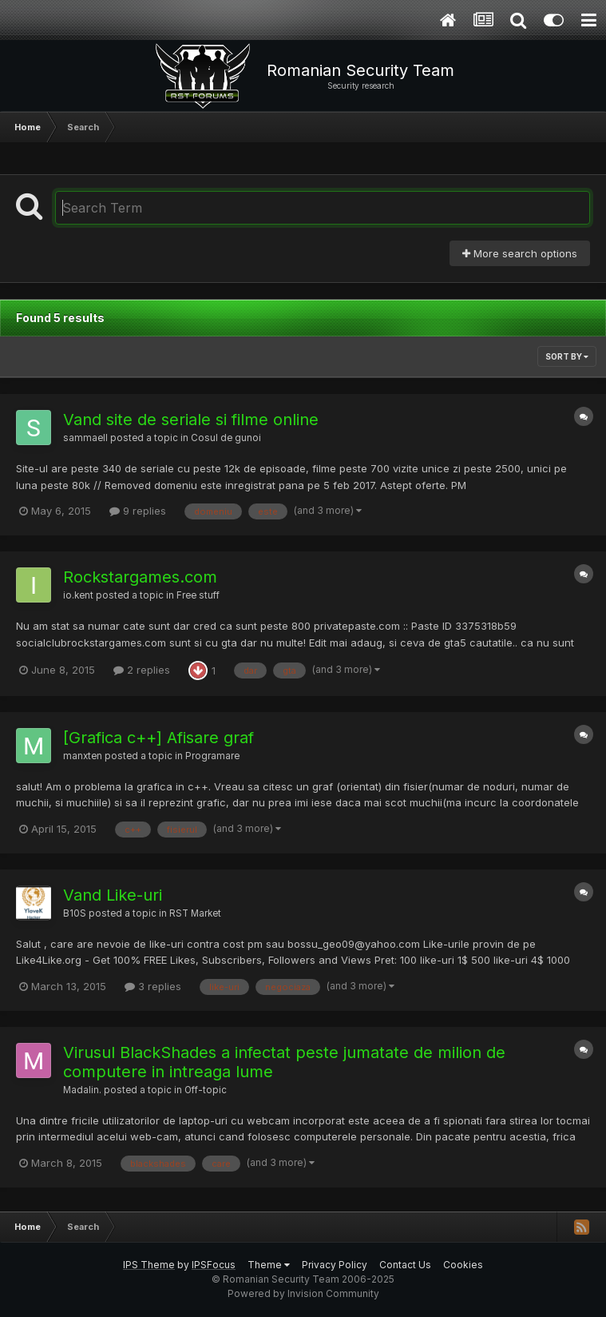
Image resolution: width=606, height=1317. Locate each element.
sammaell (85, 438)
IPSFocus (214, 1265)
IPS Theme (149, 1265)
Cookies (463, 1265)
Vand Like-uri (112, 895)
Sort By (566, 356)
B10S (74, 913)
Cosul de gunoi (226, 438)
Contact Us (405, 1265)
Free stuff (198, 595)
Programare (212, 756)
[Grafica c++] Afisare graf (158, 737)
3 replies (153, 986)
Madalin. (82, 1090)
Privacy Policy (334, 1265)
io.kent (78, 595)
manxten (82, 756)
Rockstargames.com (140, 577)
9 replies (137, 510)
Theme (269, 1265)
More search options (519, 253)
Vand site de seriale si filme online (191, 419)
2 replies (141, 669)
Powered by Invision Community (303, 1293)
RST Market (195, 913)
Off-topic (205, 1090)
